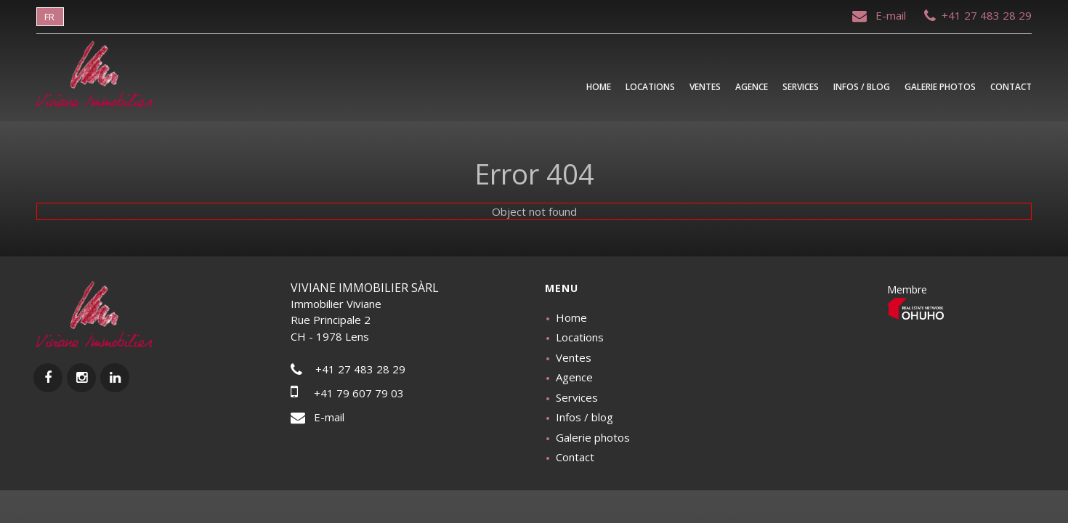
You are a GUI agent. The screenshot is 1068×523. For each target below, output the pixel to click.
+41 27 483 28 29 (978, 15)
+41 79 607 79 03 (347, 393)
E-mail (880, 15)
